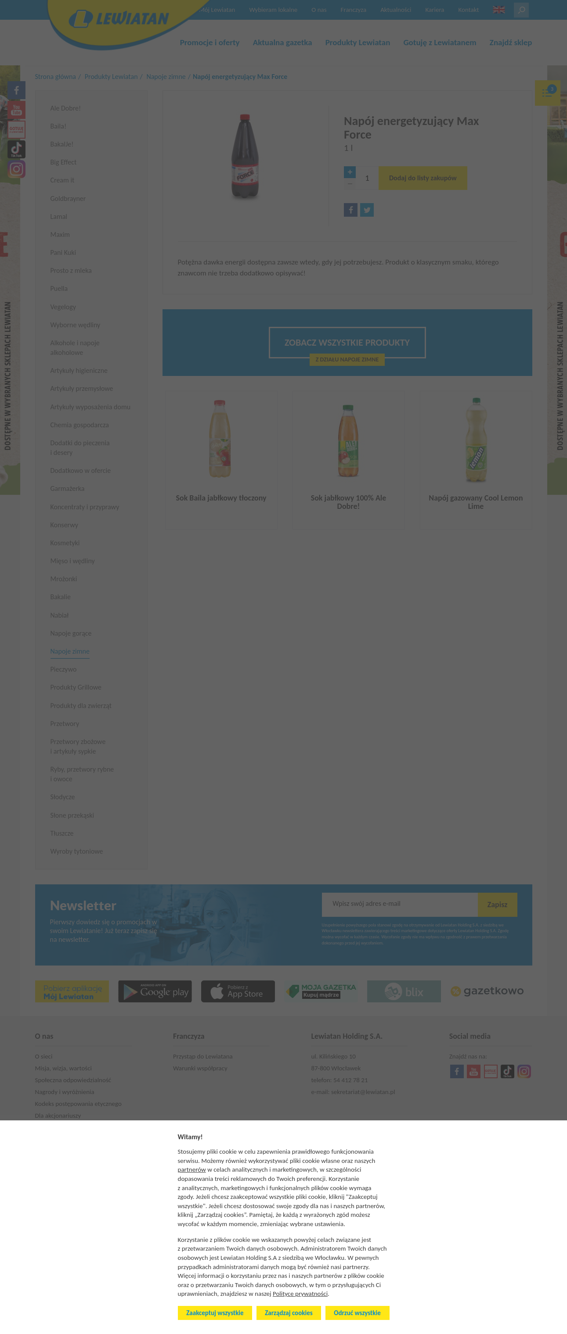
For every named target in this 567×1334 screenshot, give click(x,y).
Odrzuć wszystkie (357, 1313)
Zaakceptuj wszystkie (214, 1313)
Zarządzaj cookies (288, 1313)
